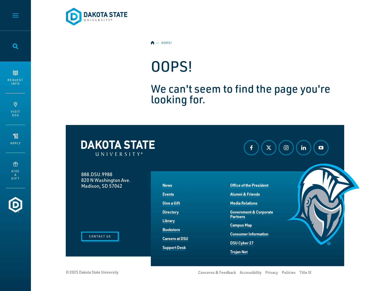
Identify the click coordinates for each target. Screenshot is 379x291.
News (167, 185)
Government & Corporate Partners (251, 214)
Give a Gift (171, 203)
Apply (15, 139)
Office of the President (249, 185)
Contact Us (100, 236)
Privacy (271, 272)
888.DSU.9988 (96, 174)
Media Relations (243, 203)
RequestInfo (15, 77)
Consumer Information (249, 233)
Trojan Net (239, 251)
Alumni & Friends (245, 194)
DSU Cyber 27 (242, 242)
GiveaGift (15, 171)
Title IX (305, 272)
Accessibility (251, 272)
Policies (289, 272)
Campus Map (241, 225)
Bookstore (171, 229)
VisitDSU (15, 109)
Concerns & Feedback (217, 272)
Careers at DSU (175, 238)
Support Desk (174, 247)
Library (168, 220)
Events (168, 194)
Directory (170, 212)
